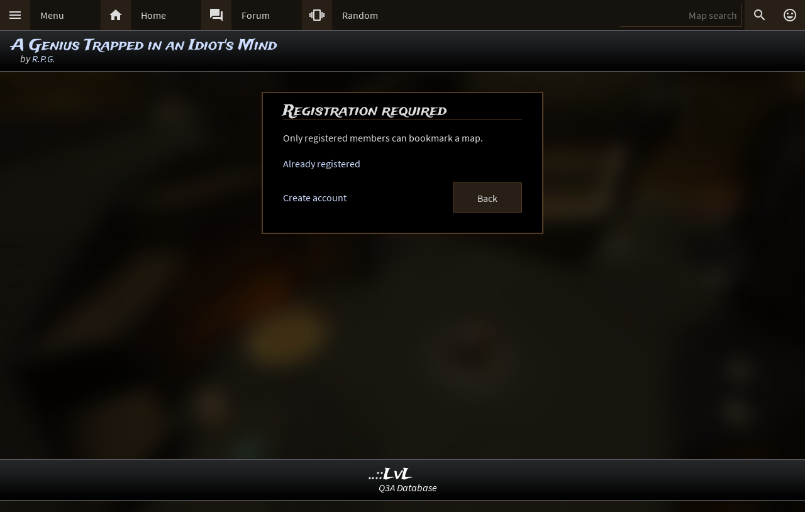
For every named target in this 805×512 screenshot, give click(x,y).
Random (360, 15)
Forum (256, 15)
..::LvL (391, 475)
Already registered (321, 163)
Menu (52, 15)
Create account (315, 197)
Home (153, 15)
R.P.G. (43, 58)
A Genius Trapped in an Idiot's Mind (144, 46)
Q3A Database (408, 487)
